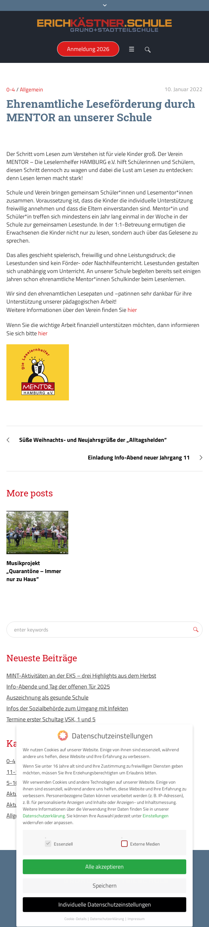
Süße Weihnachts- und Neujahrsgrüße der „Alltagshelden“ (93, 439)
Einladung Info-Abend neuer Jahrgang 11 (139, 457)
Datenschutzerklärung (44, 810)
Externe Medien (140, 838)
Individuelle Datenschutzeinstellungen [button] (104, 899)
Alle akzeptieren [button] (104, 861)
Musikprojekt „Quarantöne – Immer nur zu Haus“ (33, 571)
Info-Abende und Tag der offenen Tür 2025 (58, 686)
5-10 (12, 782)
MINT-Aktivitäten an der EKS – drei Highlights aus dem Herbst (81, 675)
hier (132, 309)
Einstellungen (156, 810)
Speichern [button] (105, 880)
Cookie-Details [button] (75, 913)
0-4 (10, 89)
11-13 (14, 772)
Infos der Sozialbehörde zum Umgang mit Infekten (67, 708)
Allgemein (31, 89)
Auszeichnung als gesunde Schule (47, 697)
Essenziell (59, 838)
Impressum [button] (136, 913)
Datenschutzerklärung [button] (107, 913)
